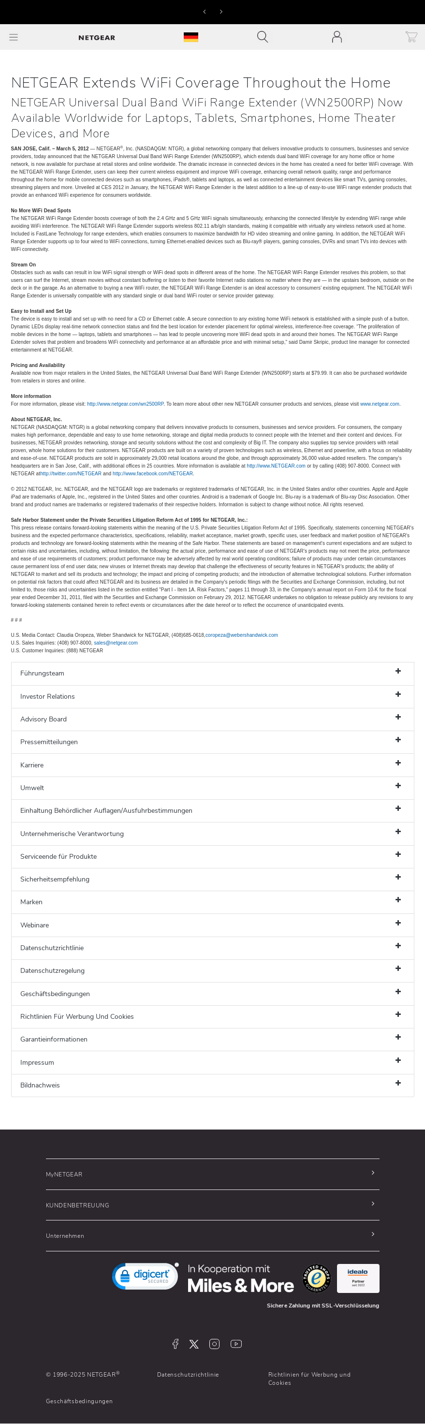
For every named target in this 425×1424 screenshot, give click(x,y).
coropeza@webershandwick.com (241, 635)
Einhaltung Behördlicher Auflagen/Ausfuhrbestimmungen (106, 810)
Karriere (32, 765)
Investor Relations (47, 696)
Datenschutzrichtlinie (52, 948)
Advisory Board (43, 719)
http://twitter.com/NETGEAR (71, 473)
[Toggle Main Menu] (13, 37)
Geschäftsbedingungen (55, 993)
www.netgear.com (379, 404)
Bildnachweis (40, 1085)
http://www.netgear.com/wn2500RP (125, 404)
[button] (204, 11)
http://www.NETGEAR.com (276, 466)
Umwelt (32, 788)
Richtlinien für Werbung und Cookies (309, 1378)
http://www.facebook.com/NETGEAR (153, 473)
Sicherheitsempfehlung (54, 879)
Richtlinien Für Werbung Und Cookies (77, 1016)
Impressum (37, 1062)
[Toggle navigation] (265, 37)
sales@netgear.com (116, 643)
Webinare (34, 925)
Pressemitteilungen (49, 742)
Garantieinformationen (54, 1039)
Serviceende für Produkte (58, 856)
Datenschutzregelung (52, 970)
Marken (31, 902)
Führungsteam (42, 673)
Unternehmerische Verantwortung (72, 833)
